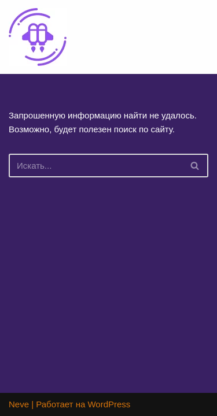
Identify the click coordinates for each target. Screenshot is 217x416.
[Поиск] (95, 165)
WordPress (108, 404)
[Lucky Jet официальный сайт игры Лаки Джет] (38, 37)
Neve (19, 404)
